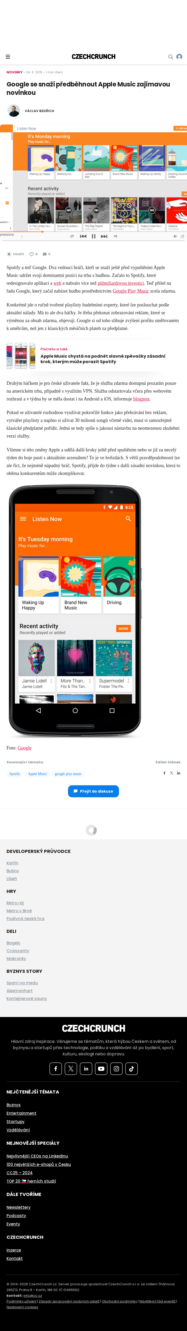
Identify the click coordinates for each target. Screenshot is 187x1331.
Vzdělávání (18, 1130)
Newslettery (19, 1207)
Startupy (16, 1121)
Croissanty (18, 951)
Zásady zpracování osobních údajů (69, 1301)
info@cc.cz (33, 1295)
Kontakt (15, 1258)
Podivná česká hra (25, 918)
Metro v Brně (19, 911)
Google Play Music (131, 291)
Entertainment (21, 1113)
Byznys (14, 1105)
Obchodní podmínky (119, 1301)
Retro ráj (15, 903)
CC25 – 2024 (20, 1173)
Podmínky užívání (21, 1301)
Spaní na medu (22, 983)
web (57, 283)
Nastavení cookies (22, 1307)
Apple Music (37, 774)
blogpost (141, 399)
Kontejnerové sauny (27, 998)
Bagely (13, 943)
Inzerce (14, 1250)
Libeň (12, 878)
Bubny (13, 871)
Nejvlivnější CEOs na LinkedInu (37, 1156)
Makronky (16, 958)
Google (25, 748)
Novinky (14, 72)
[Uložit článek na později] (15, 254)
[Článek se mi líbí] (33, 254)
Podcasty (16, 1215)
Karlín (12, 863)
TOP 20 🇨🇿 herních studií (31, 1181)
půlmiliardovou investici (121, 283)
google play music (68, 774)
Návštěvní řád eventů (157, 1301)
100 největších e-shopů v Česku (39, 1164)
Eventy (13, 1224)
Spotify (14, 774)
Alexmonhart (20, 990)
